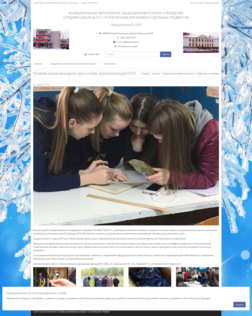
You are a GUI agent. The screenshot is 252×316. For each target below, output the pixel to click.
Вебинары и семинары (208, 73)
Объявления (110, 64)
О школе (156, 73)
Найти (165, 54)
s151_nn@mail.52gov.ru (128, 42)
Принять (240, 304)
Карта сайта (94, 54)
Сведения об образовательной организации (72, 64)
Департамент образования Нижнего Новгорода (55, 3)
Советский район (89, 3)
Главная (38, 64)
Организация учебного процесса (179, 73)
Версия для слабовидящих (206, 3)
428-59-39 (130, 37)
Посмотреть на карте (128, 46)
